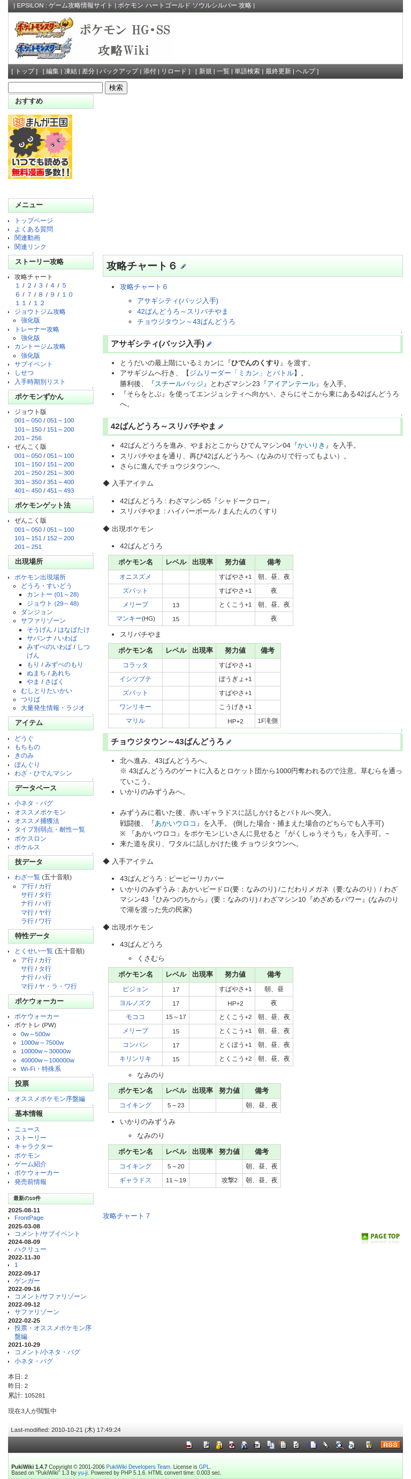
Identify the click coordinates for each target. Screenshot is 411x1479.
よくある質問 (33, 228)
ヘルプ (305, 71)
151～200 (60, 429)
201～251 (28, 546)
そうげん (39, 629)
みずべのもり (64, 664)
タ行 (45, 894)
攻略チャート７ (127, 1216)
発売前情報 (30, 1181)
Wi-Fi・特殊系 (41, 1068)
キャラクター (33, 1146)
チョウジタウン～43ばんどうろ (186, 322)
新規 (205, 71)
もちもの (27, 746)
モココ (135, 1016)
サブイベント (33, 363)
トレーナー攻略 (36, 329)
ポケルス (27, 846)
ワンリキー (135, 706)
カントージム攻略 (40, 346)
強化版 (30, 319)
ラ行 (27, 920)
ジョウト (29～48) (53, 603)
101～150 (28, 429)
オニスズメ (135, 576)
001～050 (28, 420)
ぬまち (36, 672)
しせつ (24, 372)
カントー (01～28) (53, 594)
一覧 (223, 71)
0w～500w (35, 1033)
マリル (135, 720)
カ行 (45, 885)
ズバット (135, 590)
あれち (61, 672)
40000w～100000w (47, 1060)
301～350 (28, 481)
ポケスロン (30, 838)
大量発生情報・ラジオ (53, 707)
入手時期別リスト (40, 381)
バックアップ (119, 71)
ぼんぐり (27, 764)
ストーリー (30, 1137)
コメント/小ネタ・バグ (47, 1351)
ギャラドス (135, 1179)
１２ (39, 302)
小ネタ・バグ (33, 802)
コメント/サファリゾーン (50, 1296)
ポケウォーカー (36, 1016)
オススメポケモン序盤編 (49, 1098)
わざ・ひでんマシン (43, 772)
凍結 (70, 71)
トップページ (33, 220)
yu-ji (83, 1473)
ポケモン (27, 1155)
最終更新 (278, 71)
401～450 (28, 490)
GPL (204, 1467)
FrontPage (28, 1217)
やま (33, 681)
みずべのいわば (49, 646)
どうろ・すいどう (46, 585)
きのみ (24, 755)
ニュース (27, 1129)
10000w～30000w (46, 1050)
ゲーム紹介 (30, 1163)
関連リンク (30, 246)
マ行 (27, 912)
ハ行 (45, 903)
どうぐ (24, 738)
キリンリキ (135, 1058)
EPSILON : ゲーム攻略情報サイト (65, 5)
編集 (52, 71)
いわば (67, 638)
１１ (20, 302)
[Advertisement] (249, 175)
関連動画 (27, 237)
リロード (174, 71)
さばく (54, 681)
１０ (67, 294)
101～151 (28, 537)
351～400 (60, 481)
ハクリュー (30, 1249)
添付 (149, 71)
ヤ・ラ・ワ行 (58, 986)
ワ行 (45, 920)
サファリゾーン (43, 620)
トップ (24, 71)
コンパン (135, 1044)
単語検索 (247, 71)
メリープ (135, 604)
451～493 (60, 490)
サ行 (27, 894)
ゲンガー (27, 1280)
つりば (30, 699)
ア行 (27, 885)
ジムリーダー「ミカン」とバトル (241, 373)
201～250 (28, 472)
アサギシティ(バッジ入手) (177, 301)
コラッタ (135, 664)
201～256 (28, 437)
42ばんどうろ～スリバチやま (182, 311)
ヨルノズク (135, 1002)
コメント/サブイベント (47, 1233)
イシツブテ (135, 678)
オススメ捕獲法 (36, 820)
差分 (88, 71)
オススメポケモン (40, 812)
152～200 (60, 537)
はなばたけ (74, 629)
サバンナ (39, 638)
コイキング (135, 1104)
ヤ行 (45, 912)
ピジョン (135, 988)
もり (33, 664)
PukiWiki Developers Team (138, 1467)
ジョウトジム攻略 (40, 311)
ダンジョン (37, 611)
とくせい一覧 (33, 950)
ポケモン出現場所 (40, 577)
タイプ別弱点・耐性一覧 (49, 829)
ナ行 (27, 903)
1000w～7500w (42, 1042)
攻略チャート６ (144, 287)
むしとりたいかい (46, 690)
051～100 (60, 420)
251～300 (60, 472)
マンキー (129, 618)
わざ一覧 (27, 876)
